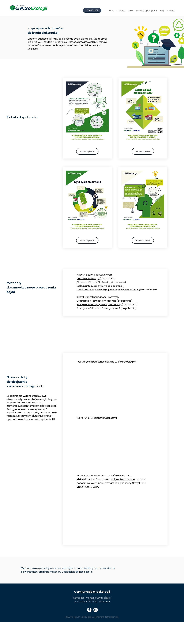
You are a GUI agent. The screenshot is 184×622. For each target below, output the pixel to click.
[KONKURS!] (92, 10)
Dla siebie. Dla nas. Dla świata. (93, 282)
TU (53, 419)
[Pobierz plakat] (87, 151)
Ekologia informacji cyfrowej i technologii (99, 304)
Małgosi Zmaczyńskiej (123, 479)
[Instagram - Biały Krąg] (95, 610)
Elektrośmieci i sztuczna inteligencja (96, 300)
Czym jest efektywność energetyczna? (98, 308)
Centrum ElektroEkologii (92, 592)
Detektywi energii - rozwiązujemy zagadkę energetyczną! (109, 289)
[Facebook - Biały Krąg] (89, 610)
